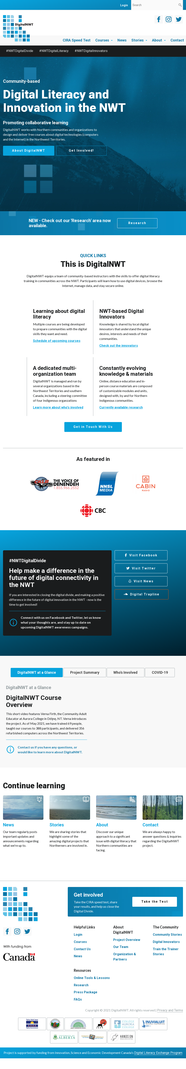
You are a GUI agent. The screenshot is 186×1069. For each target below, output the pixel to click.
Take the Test (154, 912)
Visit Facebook (143, 554)
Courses (104, 40)
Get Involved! (82, 150)
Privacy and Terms (170, 1021)
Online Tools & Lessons (92, 988)
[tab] (44, 671)
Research (137, 222)
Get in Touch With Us (93, 425)
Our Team (120, 958)
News (121, 40)
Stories (139, 40)
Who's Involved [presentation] (146, 671)
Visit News (144, 580)
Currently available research (121, 406)
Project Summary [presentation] (99, 671)
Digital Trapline (144, 593)
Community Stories (167, 945)
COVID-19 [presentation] (92, 682)
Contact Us (82, 960)
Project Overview (126, 950)
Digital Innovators (166, 952)
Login (78, 945)
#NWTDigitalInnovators (91, 51)
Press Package (85, 1003)
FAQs (78, 1010)
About (159, 40)
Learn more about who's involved (58, 406)
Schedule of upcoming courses (56, 340)
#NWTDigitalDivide (19, 51)
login (124, 5)
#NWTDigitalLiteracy (54, 51)
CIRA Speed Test (76, 40)
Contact (177, 40)
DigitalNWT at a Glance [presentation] (45, 671)
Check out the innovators (118, 344)
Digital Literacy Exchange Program (158, 1063)
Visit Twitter (144, 567)
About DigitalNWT (28, 150)
